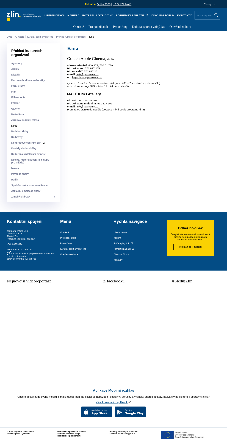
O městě (78, 27)
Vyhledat (216, 15)
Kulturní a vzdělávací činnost (28, 154)
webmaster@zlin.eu (127, 434)
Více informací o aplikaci (113, 402)
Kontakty (184, 15)
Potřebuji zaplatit (132, 15)
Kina (91, 36)
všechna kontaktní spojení (21, 239)
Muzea (15, 168)
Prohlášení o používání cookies (71, 431)
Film (13, 91)
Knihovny (17, 137)
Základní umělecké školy (25, 191)
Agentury (16, 63)
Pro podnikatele (98, 27)
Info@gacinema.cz (87, 74)
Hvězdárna (17, 114)
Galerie (15, 108)
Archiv (15, 69)
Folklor (15, 103)
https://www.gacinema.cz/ (87, 77)
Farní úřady (18, 86)
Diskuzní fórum (163, 15)
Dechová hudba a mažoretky (28, 80)
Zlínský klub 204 (20, 196)
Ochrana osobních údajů (68, 434)
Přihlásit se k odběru (190, 247)
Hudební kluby (19, 131)
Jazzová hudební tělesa (25, 120)
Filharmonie (18, 97)
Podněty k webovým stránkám (123, 431)
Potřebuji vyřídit (97, 15)
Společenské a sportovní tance (29, 185)
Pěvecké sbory (20, 174)
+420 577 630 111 (24, 249)
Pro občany (120, 27)
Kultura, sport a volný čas (148, 27)
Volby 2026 (103, 4)
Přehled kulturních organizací (71, 36)
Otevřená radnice (180, 27)
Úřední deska (55, 15)
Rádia (14, 179)
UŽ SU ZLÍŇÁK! (122, 4)
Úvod (9, 36)
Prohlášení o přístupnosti (69, 436)
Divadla (15, 74)
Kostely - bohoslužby (23, 148)
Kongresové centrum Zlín (28, 142)
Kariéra (73, 15)
